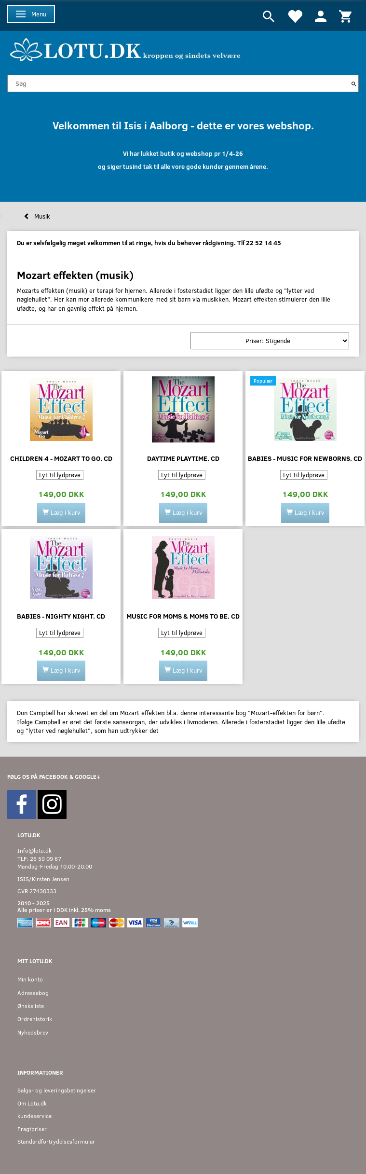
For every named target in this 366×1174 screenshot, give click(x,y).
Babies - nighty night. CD (61, 616)
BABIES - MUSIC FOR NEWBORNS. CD (305, 458)
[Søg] (354, 83)
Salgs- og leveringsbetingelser (56, 1090)
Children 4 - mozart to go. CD (61, 458)
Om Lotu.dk (32, 1103)
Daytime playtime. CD (183, 458)
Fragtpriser (32, 1129)
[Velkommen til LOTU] (125, 48)
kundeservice (34, 1115)
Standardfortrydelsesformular (56, 1141)
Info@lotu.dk (34, 850)
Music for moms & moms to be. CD (183, 616)
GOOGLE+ (87, 776)
